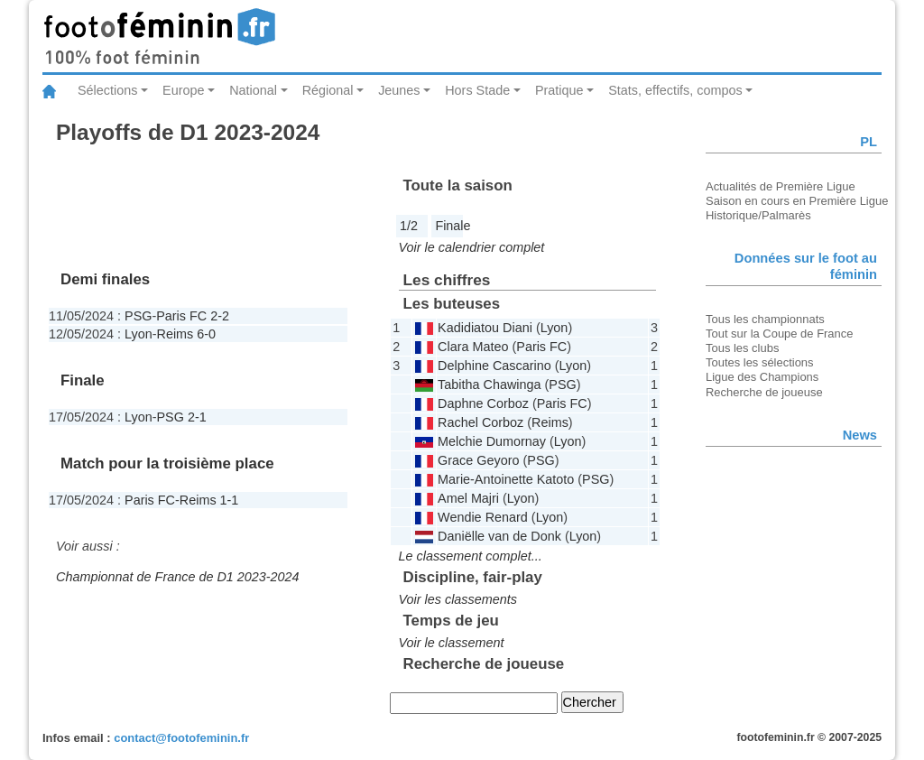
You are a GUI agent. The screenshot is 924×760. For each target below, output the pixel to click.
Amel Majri (468, 498)
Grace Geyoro (478, 460)
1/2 (409, 225)
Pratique (559, 90)
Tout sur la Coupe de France (779, 333)
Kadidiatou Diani (485, 327)
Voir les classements (458, 599)
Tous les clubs (742, 348)
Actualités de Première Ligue (780, 186)
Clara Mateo (473, 346)
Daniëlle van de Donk (499, 536)
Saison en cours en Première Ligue (797, 201)
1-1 (229, 500)
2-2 (219, 316)
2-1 (197, 417)
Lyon (138, 334)
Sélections (107, 90)
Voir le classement (451, 642)
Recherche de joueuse (764, 392)
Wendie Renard (483, 517)
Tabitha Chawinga (489, 384)
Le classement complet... (470, 556)
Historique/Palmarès (758, 215)
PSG (138, 316)
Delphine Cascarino (494, 365)
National (253, 90)
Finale (452, 225)
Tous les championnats (765, 319)
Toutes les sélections (760, 362)
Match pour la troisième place (167, 463)
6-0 (206, 334)
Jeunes (399, 90)
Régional (328, 90)
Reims (175, 334)
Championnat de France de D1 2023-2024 (178, 577)
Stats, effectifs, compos (675, 90)
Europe (183, 90)
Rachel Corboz (480, 422)
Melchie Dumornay (492, 441)
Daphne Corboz (483, 403)
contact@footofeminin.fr (181, 738)
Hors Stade (477, 90)
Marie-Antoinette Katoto (506, 479)
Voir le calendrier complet (472, 247)
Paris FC (181, 316)
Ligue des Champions (762, 377)
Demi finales (105, 279)
